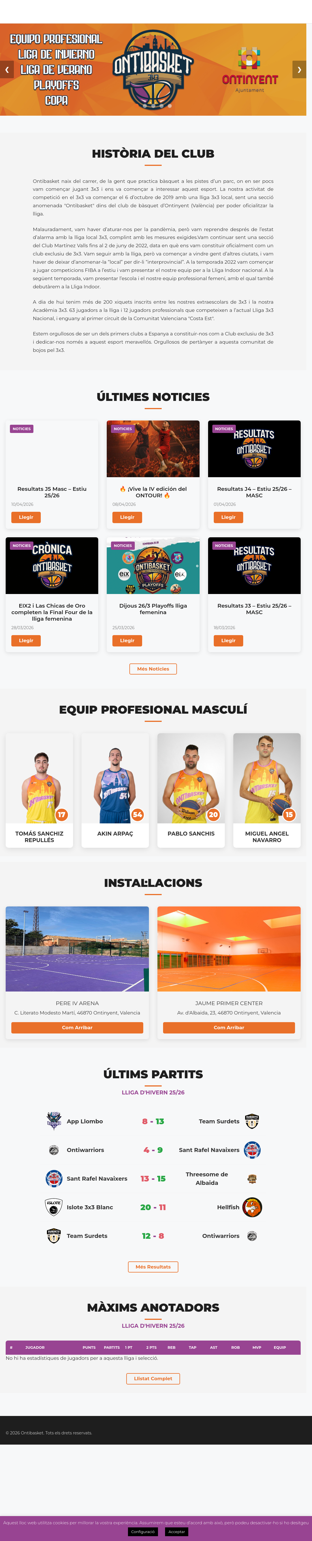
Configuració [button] (143, 1531)
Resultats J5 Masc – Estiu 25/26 (51, 492)
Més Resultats (153, 1267)
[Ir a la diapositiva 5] (170, 106)
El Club (35, 11)
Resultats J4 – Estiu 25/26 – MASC (254, 492)
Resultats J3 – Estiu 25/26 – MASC (254, 609)
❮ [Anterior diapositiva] (7, 69)
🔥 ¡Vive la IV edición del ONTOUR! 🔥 (153, 492)
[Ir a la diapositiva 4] (161, 106)
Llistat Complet (153, 1378)
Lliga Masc (90, 11)
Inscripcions (227, 11)
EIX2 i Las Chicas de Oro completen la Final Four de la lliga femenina (52, 612)
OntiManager (269, 11)
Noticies (138, 11)
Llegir (26, 517)
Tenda (196, 11)
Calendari (63, 11)
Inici (16, 11)
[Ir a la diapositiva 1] (136, 106)
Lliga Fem (112, 11)
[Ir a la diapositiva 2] (145, 106)
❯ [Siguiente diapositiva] (299, 69)
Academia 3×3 (169, 11)
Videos (301, 11)
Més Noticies (153, 669)
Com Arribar (77, 1027)
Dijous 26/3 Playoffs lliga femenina (153, 609)
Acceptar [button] (176, 1531)
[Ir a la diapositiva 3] (153, 106)
